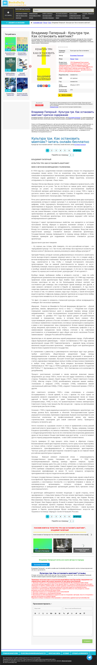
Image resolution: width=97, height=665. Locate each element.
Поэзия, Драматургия (89, 13)
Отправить (87, 641)
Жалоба (39, 105)
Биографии (85, 18)
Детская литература (62, 13)
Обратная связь (54, 653)
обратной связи (66, 661)
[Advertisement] (16, 115)
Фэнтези (18, 18)
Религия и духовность (63, 15)
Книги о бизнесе (47, 13)
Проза (31, 18)
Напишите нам (54, 107)
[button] (35, 613)
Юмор (57, 18)
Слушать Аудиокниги (80, 653)
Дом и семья (73, 13)
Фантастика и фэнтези (23, 15)
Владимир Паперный (76, 55)
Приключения (33, 13)
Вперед (77, 150)
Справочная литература (76, 18)
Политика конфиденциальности (33, 653)
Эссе (76, 59)
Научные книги (47, 15)
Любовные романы (21, 13)
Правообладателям (10, 653)
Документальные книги (49, 18)
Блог (83, 15)
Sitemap (66, 653)
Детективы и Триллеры (36, 15)
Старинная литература (76, 15)
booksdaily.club (15, 3)
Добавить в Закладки (15, 22)
